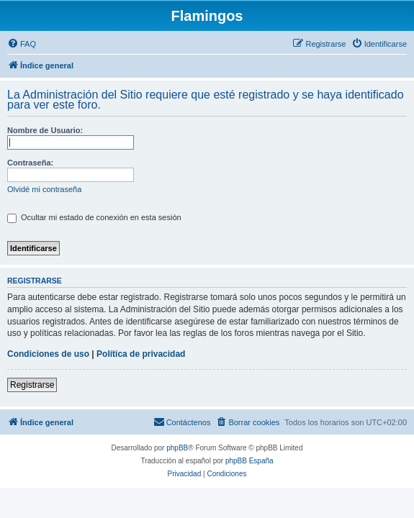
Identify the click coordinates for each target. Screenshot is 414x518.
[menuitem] (21, 44)
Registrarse (32, 385)
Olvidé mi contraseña (44, 189)
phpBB (177, 448)
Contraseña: (30, 162)
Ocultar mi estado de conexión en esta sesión (94, 217)
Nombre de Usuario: (45, 130)
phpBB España (249, 461)
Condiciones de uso (48, 354)
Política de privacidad (140, 354)
